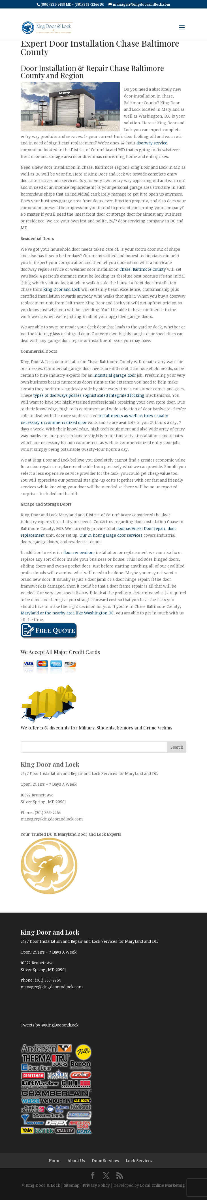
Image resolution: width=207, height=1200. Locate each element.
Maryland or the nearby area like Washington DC (67, 613)
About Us (76, 1160)
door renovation (78, 552)
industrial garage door (114, 375)
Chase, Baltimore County (142, 269)
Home (54, 1160)
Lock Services (139, 1160)
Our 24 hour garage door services (112, 535)
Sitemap (71, 1185)
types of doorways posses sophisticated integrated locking (88, 395)
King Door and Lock (61, 289)
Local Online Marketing (162, 1185)
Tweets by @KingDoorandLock (49, 1025)
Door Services (105, 1160)
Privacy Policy (96, 1185)
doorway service (151, 143)
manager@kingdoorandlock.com (52, 819)
